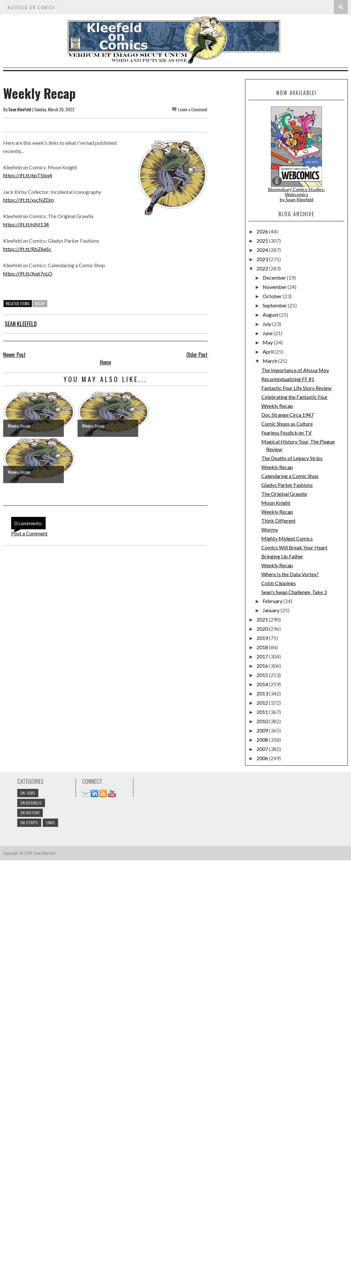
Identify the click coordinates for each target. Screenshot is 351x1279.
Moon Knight (275, 503)
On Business (31, 802)
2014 (263, 684)
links (50, 822)
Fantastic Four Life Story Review (296, 388)
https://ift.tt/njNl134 (26, 224)
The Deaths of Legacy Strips (292, 458)
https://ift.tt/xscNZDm (28, 200)
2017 (263, 656)
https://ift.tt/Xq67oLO (27, 273)
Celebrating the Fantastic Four (294, 397)
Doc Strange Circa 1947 (287, 415)
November (275, 287)
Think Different (278, 521)
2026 (263, 231)
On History (30, 812)
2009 (263, 730)
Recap (40, 303)
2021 (263, 619)
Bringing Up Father (282, 556)
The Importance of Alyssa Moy (295, 370)
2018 (263, 647)
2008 (263, 740)
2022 (263, 268)
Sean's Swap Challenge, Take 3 (294, 592)
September (275, 305)
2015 (263, 675)
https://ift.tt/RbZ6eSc (27, 249)
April (268, 352)
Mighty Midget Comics (287, 538)
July (267, 324)
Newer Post (14, 354)
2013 (263, 693)
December (275, 278)
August (271, 315)
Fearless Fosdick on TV (286, 433)
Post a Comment (29, 533)
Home (105, 362)
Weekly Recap (277, 406)
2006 (263, 758)
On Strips (29, 822)
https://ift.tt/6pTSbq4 (27, 175)
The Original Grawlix (284, 494)
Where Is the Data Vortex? (290, 574)
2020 (263, 629)
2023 (263, 259)
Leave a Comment (192, 109)
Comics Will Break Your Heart (294, 547)
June (268, 333)
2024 (263, 250)
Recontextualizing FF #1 (287, 379)
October (273, 296)
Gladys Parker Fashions (287, 485)
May (268, 342)
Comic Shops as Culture (287, 424)
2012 (263, 703)
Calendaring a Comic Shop (289, 476)
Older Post (196, 354)
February (273, 601)
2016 (263, 666)
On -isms (27, 793)
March (270, 361)
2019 (263, 638)
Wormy (269, 529)
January (271, 610)
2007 (263, 749)
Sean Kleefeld (19, 109)
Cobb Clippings (278, 583)
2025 (263, 241)
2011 (263, 712)
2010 (263, 721)
